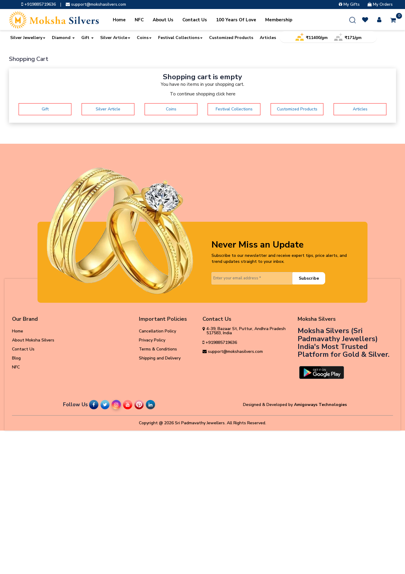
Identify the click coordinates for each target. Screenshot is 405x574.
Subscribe (309, 278)
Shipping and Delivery (160, 358)
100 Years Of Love (236, 20)
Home (119, 20)
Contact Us (194, 20)
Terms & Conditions (158, 349)
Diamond (63, 38)
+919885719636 (38, 4)
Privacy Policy (152, 340)
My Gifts (349, 4)
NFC (139, 20)
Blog (16, 358)
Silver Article (115, 38)
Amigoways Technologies (320, 404)
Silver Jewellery (27, 38)
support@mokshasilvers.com (96, 4)
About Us (163, 20)
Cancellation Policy (157, 331)
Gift (87, 38)
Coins (144, 38)
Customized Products (231, 38)
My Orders (380, 4)
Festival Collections (180, 38)
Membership (278, 20)
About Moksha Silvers (33, 340)
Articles (268, 38)
